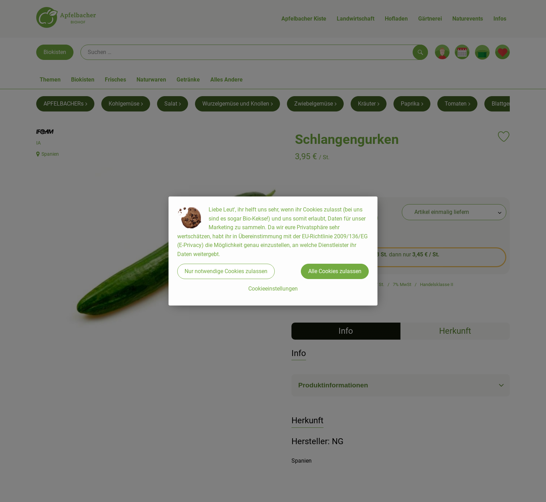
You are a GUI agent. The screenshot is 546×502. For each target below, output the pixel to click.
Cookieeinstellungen (273, 288)
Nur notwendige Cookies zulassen (226, 271)
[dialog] (273, 251)
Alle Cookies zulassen (334, 271)
